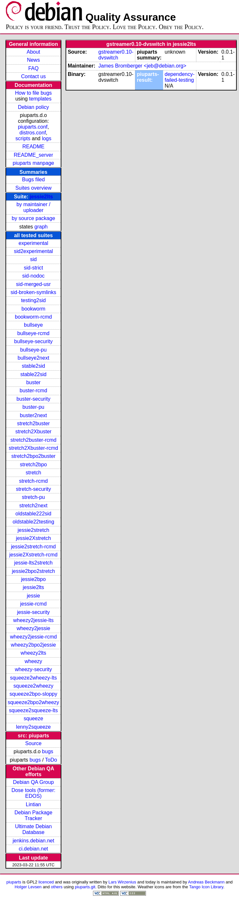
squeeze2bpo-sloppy (33, 694)
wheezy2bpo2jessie (33, 645)
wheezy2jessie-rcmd (33, 636)
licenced (46, 882)
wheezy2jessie (33, 628)
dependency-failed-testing (180, 77)
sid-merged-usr (33, 284)
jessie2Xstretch (33, 538)
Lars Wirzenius (122, 882)
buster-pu (34, 407)
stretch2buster (33, 423)
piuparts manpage (33, 163)
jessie (33, 595)
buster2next (33, 415)
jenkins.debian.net (33, 840)
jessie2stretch (33, 530)
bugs (47, 751)
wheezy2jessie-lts (33, 620)
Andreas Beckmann (206, 882)
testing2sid (33, 300)
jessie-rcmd (33, 604)
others (57, 886)
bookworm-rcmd (33, 317)
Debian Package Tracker (33, 815)
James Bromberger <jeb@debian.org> (142, 66)
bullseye (33, 325)
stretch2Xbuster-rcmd (33, 448)
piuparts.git (85, 886)
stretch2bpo (33, 464)
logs (46, 138)
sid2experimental (33, 251)
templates (40, 98)
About (33, 52)
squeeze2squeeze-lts (33, 710)
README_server (33, 155)
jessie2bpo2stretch (33, 571)
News (33, 60)
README (33, 146)
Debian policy (33, 107)
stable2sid (33, 366)
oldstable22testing (33, 521)
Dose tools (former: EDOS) (33, 793)
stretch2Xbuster (33, 431)
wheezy (33, 661)
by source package (33, 218)
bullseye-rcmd (33, 333)
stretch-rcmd (33, 481)
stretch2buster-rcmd (33, 440)
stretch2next (33, 505)
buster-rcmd (33, 390)
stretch (33, 472)
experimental (33, 243)
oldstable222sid (33, 513)
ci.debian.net (33, 848)
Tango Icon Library (206, 886)
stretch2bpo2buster (33, 456)
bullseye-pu (33, 350)
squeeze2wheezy (34, 686)
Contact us (33, 76)
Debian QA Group (33, 782)
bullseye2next (33, 358)
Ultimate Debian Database (33, 829)
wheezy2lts (33, 653)
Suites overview (33, 188)
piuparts (13, 882)
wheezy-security (33, 669)
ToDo (51, 760)
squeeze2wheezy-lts (33, 678)
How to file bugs (33, 93)
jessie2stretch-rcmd (33, 546)
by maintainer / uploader (33, 207)
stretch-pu (33, 497)
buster (33, 382)
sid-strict (33, 267)
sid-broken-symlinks (33, 292)
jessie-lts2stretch (33, 562)
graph (41, 226)
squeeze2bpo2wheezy (33, 702)
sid (33, 259)
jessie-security (33, 612)
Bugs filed (33, 179)
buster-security (33, 399)
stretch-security (33, 489)
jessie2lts (41, 196)
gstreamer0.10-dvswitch (116, 54)
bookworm (34, 308)
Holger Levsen (28, 886)
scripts (23, 138)
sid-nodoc (33, 276)
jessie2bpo (33, 579)
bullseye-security (33, 341)
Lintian (33, 804)
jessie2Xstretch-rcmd (33, 554)
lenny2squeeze (33, 727)
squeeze (33, 718)
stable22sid (33, 374)
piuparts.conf (32, 127)
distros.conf (32, 132)
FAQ (33, 68)
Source (33, 743)
